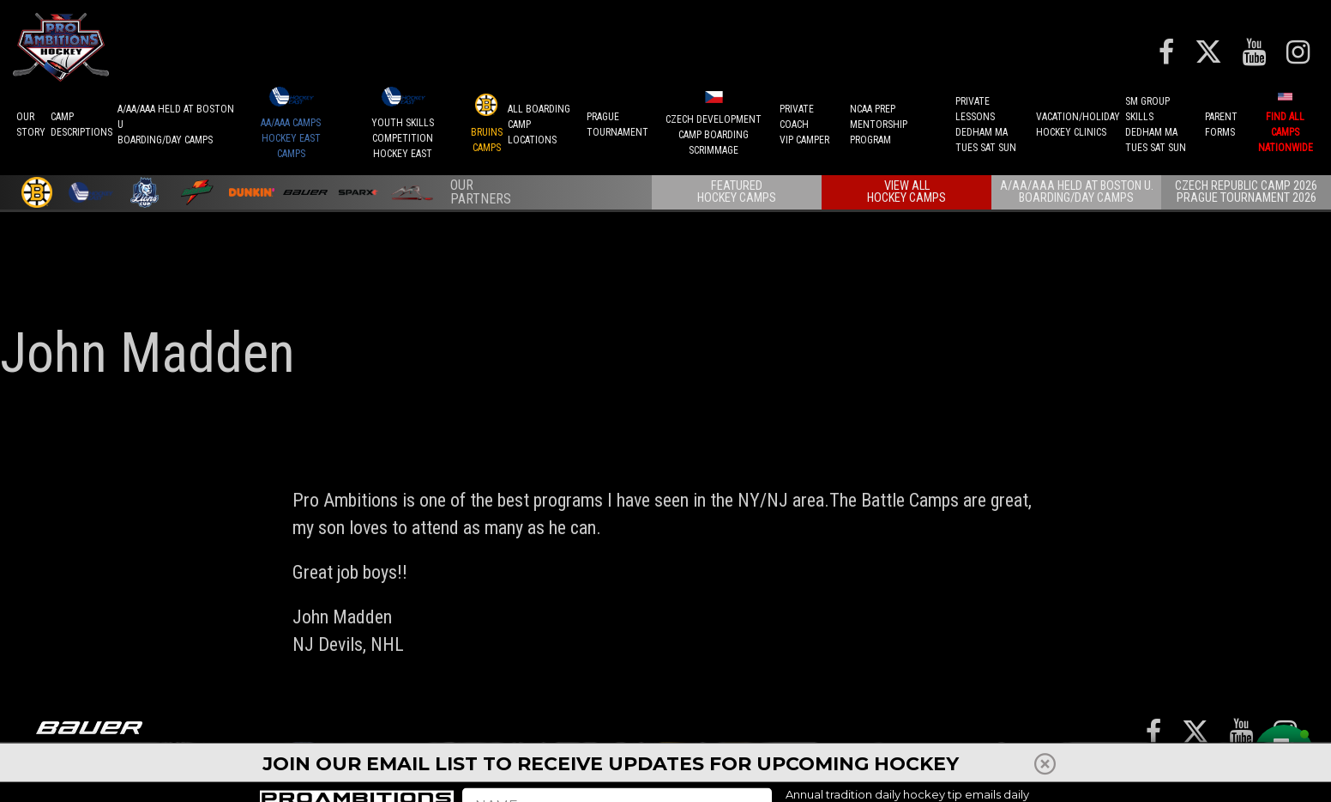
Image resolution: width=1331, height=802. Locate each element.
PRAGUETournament (617, 124)
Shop (1097, 763)
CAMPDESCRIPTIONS (81, 124)
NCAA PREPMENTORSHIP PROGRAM (878, 124)
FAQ (1129, 763)
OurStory (30, 124)
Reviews (1050, 763)
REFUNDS (908, 763)
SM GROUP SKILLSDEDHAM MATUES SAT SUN (1155, 124)
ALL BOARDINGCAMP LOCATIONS (539, 124)
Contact (1229, 763)
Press (959, 763)
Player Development (833, 771)
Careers (1171, 763)
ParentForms (1221, 124)
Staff (1002, 763)
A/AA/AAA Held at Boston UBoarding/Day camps (175, 124)
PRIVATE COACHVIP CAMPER (804, 124)
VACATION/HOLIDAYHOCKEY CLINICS (1078, 124)
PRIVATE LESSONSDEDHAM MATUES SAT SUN (985, 124)
